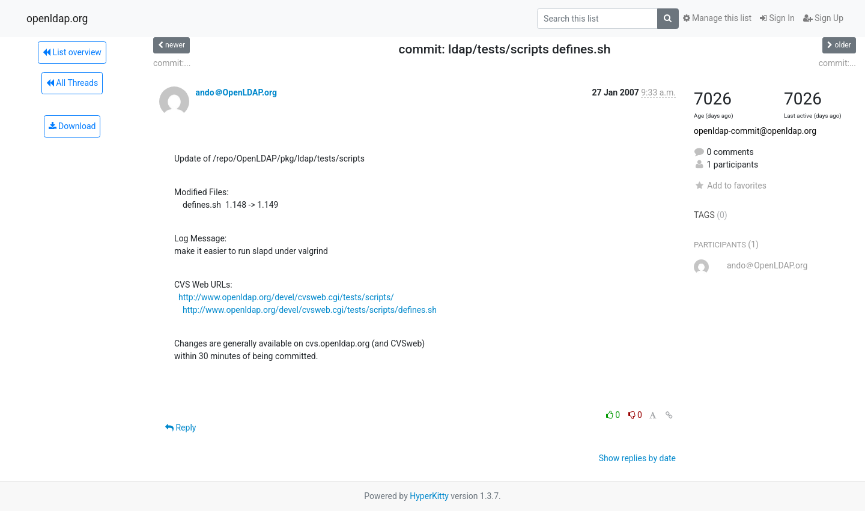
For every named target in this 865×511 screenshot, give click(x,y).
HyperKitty (429, 496)
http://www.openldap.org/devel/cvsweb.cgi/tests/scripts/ (286, 297)
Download (72, 126)
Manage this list (717, 18)
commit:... (171, 63)
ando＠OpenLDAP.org (235, 92)
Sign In (777, 18)
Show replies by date (637, 458)
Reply (180, 427)
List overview (72, 52)
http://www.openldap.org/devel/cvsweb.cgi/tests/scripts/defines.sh (310, 310)
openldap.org (57, 19)
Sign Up (823, 18)
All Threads (72, 83)
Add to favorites (730, 185)
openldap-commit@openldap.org (755, 131)
